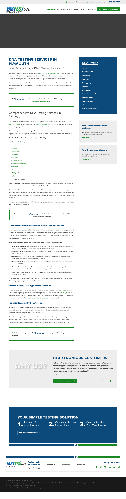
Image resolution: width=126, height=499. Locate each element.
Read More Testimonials (62, 381)
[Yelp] (114, 467)
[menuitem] (98, 68)
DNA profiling (16, 173)
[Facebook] (96, 467)
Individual (51, 465)
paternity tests (64, 293)
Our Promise (87, 159)
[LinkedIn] (110, 467)
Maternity (15, 157)
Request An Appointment (108, 9)
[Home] (18, 9)
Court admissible (17, 160)
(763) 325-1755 (114, 2)
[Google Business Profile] (105, 467)
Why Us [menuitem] (83, 9)
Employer (66, 465)
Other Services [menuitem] (73, 9)
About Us (86, 138)
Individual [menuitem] (51, 9)
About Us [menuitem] (91, 9)
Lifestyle (14, 176)
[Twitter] (101, 467)
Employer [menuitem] (61, 9)
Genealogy (15, 154)
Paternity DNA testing (18, 142)
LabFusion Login (101, 2)
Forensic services (17, 170)
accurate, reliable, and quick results (49, 73)
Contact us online (17, 333)
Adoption (15, 167)
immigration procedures (44, 124)
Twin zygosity (16, 151)
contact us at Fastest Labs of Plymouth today (45, 298)
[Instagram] (119, 467)
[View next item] (107, 381)
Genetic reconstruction (19, 163)
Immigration (16, 145)
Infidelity (14, 148)
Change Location (89, 2)
